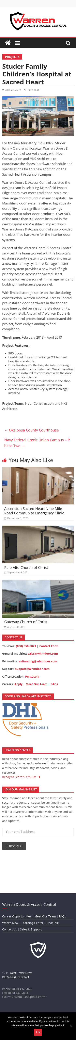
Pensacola (32, 676)
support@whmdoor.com (32, 669)
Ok (38, 1032)
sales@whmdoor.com (43, 653)
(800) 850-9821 (26, 646)
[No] (71, 1026)
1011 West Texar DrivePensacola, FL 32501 (17, 975)
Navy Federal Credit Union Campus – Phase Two (37, 442)
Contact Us (9, 929)
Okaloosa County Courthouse (31, 430)
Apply (18, 684)
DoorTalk (53, 923)
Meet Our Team (36, 684)
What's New (10, 923)
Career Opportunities (16, 916)
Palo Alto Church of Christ (26, 567)
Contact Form (49, 646)
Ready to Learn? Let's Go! (19, 777)
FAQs (54, 684)
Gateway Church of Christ (25, 621)
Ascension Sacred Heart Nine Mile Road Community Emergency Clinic (34, 510)
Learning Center (32, 923)
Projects (12, 57)
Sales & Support (31, 929)
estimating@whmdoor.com (38, 661)
